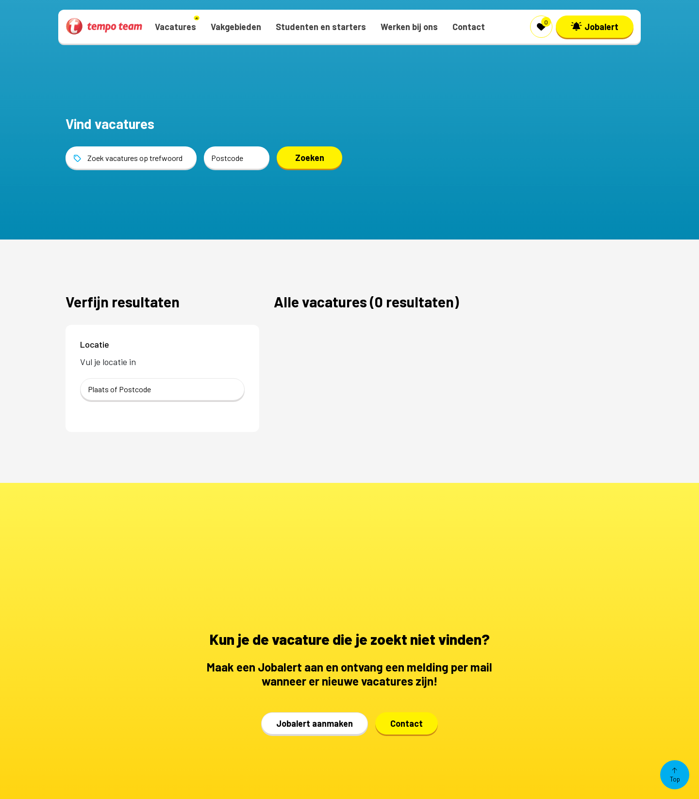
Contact (406, 723)
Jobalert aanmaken (314, 723)
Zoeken (309, 157)
